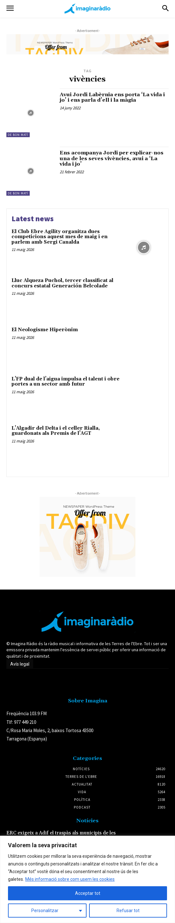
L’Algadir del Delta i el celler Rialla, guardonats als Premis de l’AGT (55, 431)
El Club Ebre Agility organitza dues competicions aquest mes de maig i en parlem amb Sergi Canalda (59, 237)
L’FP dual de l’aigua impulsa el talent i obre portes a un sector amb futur (65, 381)
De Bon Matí (18, 135)
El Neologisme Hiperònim (44, 330)
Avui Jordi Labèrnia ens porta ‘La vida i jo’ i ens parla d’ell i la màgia (112, 97)
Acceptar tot (87, 893)
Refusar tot (128, 910)
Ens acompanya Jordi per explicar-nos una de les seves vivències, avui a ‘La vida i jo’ (112, 158)
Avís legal (19, 664)
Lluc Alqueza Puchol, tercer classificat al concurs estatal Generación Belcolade (62, 283)
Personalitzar (44, 910)
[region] (87, 879)
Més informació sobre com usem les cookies (70, 879)
